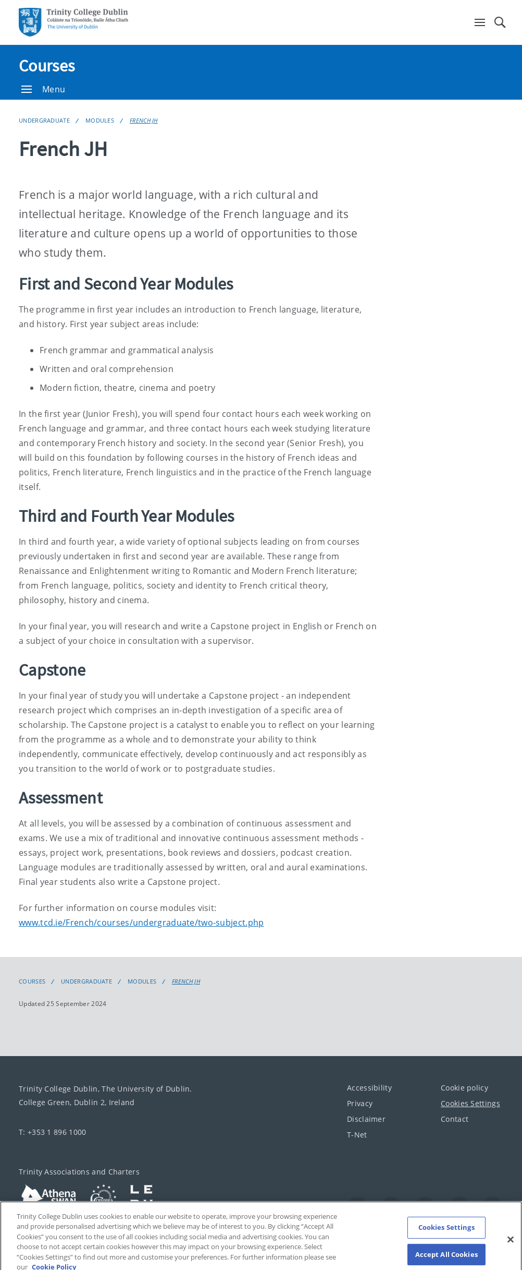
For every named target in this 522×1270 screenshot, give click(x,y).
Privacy (359, 1103)
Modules (99, 120)
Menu (43, 89)
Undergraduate (44, 120)
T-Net (357, 1135)
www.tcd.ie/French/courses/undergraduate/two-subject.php (141, 922)
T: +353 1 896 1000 (52, 1132)
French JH (144, 120)
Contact (454, 1119)
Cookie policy (464, 1088)
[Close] (510, 1244)
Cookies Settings (470, 1103)
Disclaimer (366, 1119)
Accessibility (369, 1088)
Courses (46, 65)
